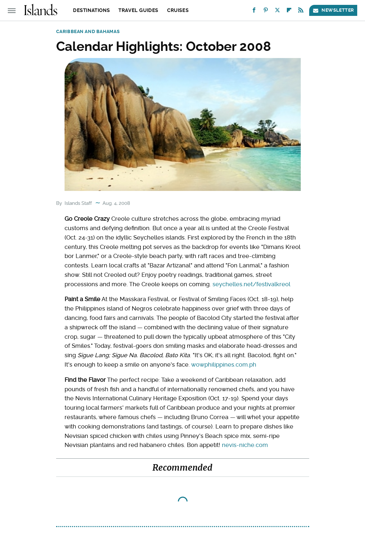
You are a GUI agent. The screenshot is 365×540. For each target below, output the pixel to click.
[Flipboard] (289, 11)
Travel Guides (138, 10)
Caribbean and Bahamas (88, 31)
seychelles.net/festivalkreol (251, 284)
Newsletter (333, 10)
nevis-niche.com (245, 444)
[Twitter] (277, 11)
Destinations (91, 10)
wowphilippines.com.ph (223, 364)
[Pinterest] (265, 11)
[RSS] (301, 11)
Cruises (178, 10)
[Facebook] (254, 11)
